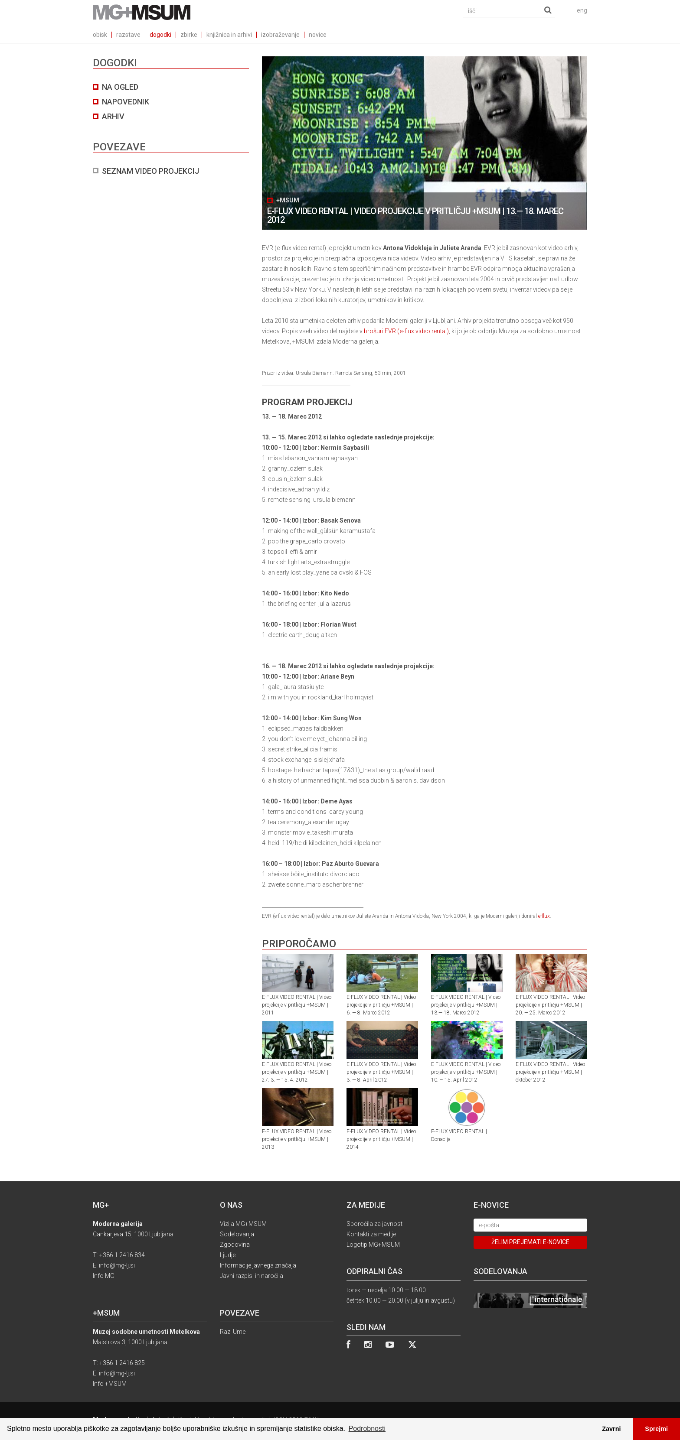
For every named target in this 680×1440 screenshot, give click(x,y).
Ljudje (227, 1254)
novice (318, 34)
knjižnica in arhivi (229, 34)
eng (582, 10)
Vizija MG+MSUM (243, 1223)
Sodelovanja (237, 1234)
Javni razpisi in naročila (251, 1275)
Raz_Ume (232, 1331)
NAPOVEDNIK (125, 101)
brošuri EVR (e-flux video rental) (406, 331)
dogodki (160, 34)
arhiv (113, 116)
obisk (100, 34)
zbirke (188, 34)
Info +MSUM (110, 1383)
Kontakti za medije (371, 1234)
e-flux (544, 916)
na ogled (120, 86)
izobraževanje (280, 34)
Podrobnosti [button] (367, 1428)
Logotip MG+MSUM (373, 1244)
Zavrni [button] (611, 1428)
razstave (128, 34)
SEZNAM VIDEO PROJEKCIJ (150, 171)
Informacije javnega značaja (258, 1265)
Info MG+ (105, 1275)
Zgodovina (235, 1244)
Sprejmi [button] (656, 1428)
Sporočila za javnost (374, 1223)
